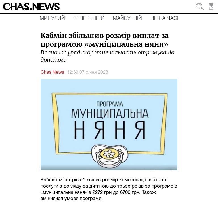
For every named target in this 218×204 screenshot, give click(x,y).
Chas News (52, 73)
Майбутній (127, 18)
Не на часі (164, 18)
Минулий (52, 18)
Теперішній (89, 18)
